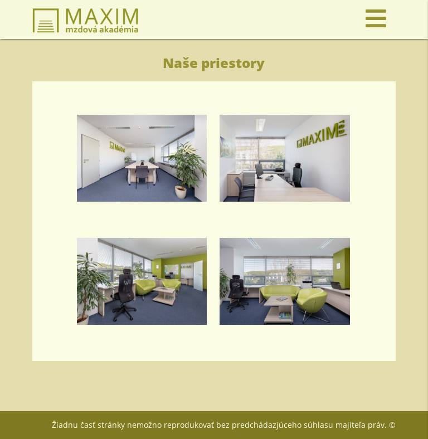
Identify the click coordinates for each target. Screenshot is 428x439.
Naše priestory (214, 62)
